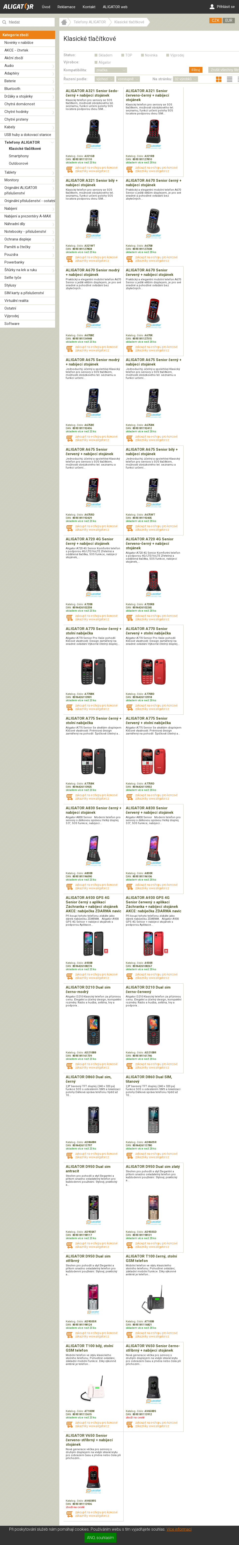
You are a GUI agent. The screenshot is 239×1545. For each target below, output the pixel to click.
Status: (70, 55)
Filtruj (196, 70)
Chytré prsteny (16, 119)
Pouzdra (11, 254)
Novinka (151, 55)
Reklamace (66, 7)
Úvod (46, 7)
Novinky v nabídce (18, 42)
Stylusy (10, 285)
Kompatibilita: (75, 70)
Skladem (105, 55)
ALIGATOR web (115, 7)
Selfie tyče (12, 277)
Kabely (9, 127)
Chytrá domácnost (19, 104)
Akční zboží (13, 58)
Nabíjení (10, 208)
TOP (128, 55)
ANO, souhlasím (100, 1537)
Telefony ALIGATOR (22, 142)
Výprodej (11, 316)
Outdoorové (18, 163)
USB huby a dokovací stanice (27, 134)
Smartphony (19, 156)
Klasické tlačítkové (25, 148)
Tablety (10, 172)
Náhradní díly (14, 224)
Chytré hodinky (16, 111)
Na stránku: (162, 79)
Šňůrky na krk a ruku (20, 270)
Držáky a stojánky (18, 96)
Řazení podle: (75, 79)
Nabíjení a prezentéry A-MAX (27, 216)
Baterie (10, 81)
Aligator (105, 62)
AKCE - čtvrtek (16, 50)
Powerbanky (14, 262)
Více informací (179, 1529)
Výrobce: (71, 62)
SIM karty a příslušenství (24, 293)
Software (12, 323)
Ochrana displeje (17, 239)
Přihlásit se (222, 6)
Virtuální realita (16, 300)
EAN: (69, 159)
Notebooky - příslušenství (25, 231)
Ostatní (10, 308)
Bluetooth (12, 88)
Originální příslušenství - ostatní (29, 201)
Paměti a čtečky (17, 247)
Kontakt (89, 7)
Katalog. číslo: (75, 156)
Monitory (11, 180)
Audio (9, 65)
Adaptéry (11, 73)
